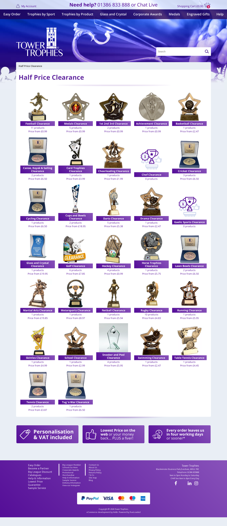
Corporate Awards (147, 14)
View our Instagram (71, 494)
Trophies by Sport (41, 14)
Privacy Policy (95, 479)
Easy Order (12, 14)
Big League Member (71, 473)
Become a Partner (38, 477)
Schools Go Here (70, 476)
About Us (93, 476)
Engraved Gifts (198, 14)
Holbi (115, 521)
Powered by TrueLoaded (130, 521)
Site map (93, 486)
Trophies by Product (77, 14)
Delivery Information (71, 491)
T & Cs (91, 484)
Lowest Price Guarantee (35, 492)
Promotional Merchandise (68, 482)
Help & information (70, 486)
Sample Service (37, 497)
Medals (174, 14)
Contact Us (94, 473)
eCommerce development (98, 521)
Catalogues (34, 484)
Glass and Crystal (113, 14)
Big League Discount (40, 480)
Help (220, 14)
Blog (91, 489)
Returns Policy (95, 481)
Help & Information (39, 487)
